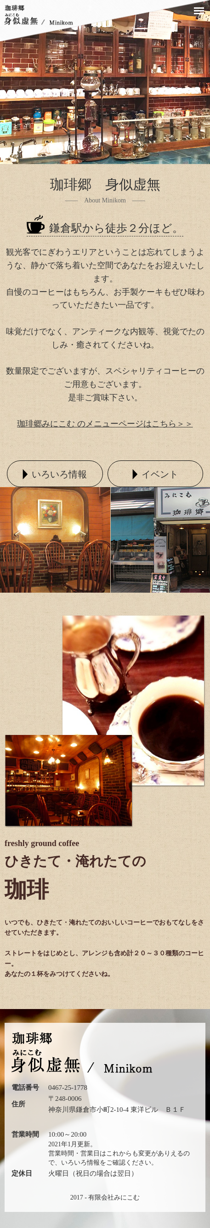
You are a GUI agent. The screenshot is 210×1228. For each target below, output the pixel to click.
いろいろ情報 (80, 1162)
